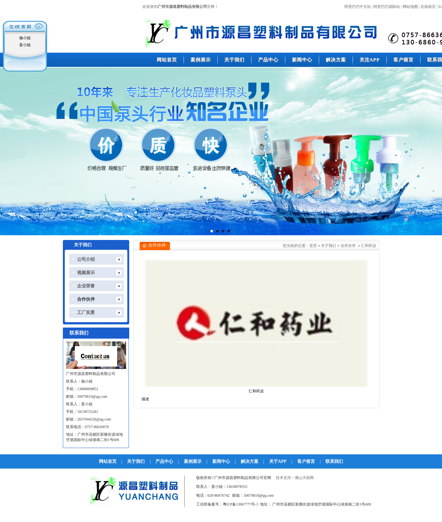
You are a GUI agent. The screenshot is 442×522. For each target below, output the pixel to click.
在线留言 (428, 6)
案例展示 (193, 461)
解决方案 (249, 461)
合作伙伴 (348, 245)
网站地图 (410, 6)
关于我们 (328, 245)
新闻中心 (221, 461)
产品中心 (164, 461)
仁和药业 (368, 245)
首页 (313, 245)
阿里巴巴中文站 (357, 6)
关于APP (278, 461)
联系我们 (334, 461)
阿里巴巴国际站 (386, 6)
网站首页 (108, 461)
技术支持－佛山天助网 (295, 478)
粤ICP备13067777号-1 (240, 504)
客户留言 (306, 461)
